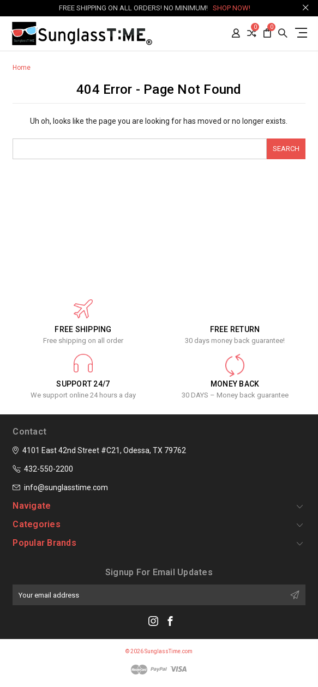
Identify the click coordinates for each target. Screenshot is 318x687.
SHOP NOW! (231, 8)
